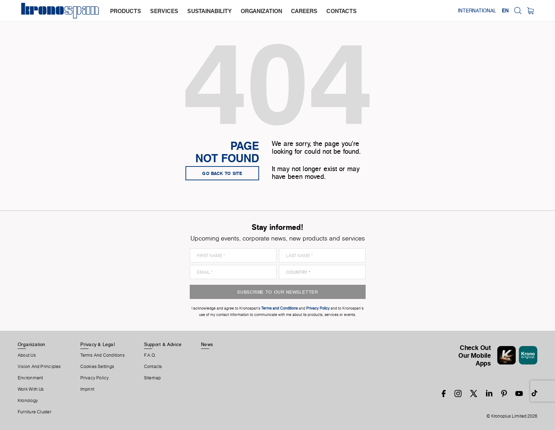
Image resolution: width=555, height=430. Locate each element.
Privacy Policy (94, 378)
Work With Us (31, 389)
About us (27, 355)
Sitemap (152, 378)
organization (261, 11)
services (164, 11)
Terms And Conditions (102, 355)
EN (505, 10)
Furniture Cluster (34, 412)
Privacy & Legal (97, 344)
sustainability (209, 11)
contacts (341, 11)
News (207, 344)
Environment (30, 378)
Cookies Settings (97, 366)
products (125, 11)
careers (304, 11)
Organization (31, 344)
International (477, 10)
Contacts (153, 366)
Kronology (28, 400)
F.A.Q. (150, 355)
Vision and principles (39, 366)
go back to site (222, 173)
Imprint (87, 389)
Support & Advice (163, 344)
